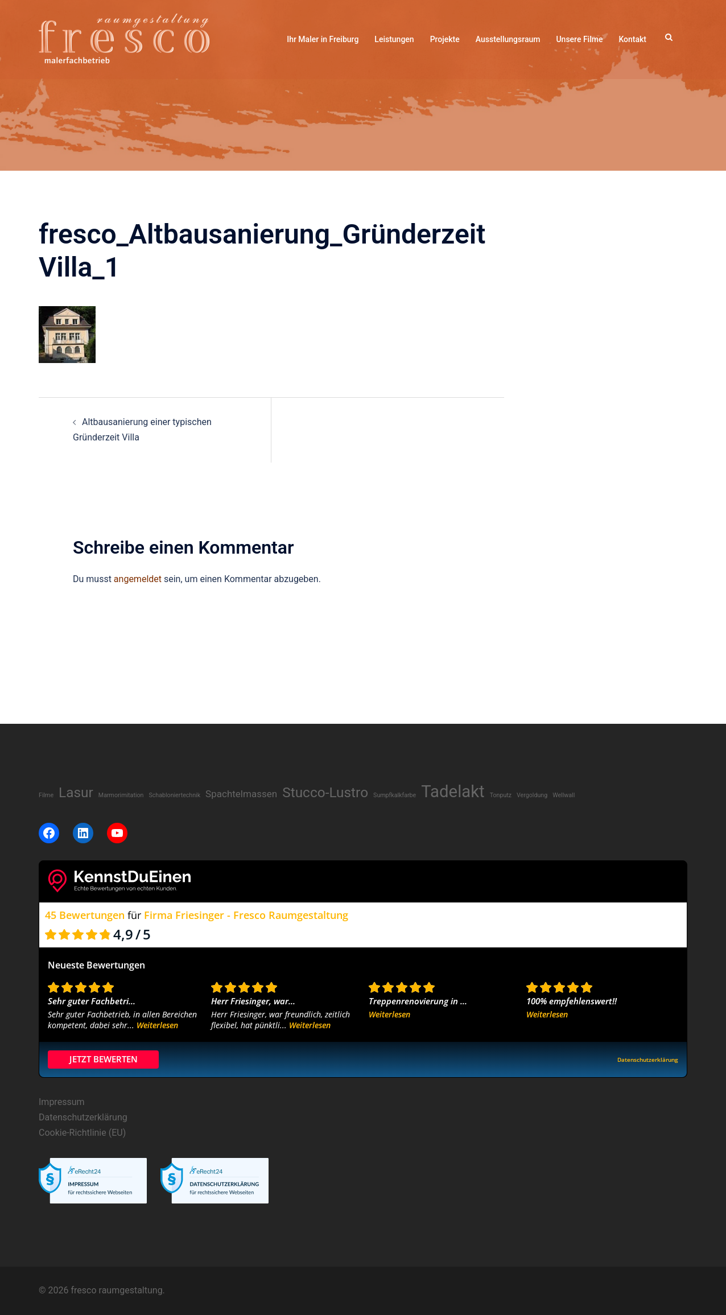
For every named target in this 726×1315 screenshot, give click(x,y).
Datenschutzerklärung (83, 1117)
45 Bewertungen (85, 915)
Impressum (62, 1101)
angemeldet (138, 579)
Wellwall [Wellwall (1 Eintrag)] (563, 795)
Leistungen (394, 39)
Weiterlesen (157, 1025)
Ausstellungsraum (508, 39)
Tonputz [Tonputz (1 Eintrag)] (501, 795)
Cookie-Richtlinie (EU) (82, 1132)
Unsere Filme (579, 39)
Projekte (445, 39)
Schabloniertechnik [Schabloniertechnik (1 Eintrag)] (174, 795)
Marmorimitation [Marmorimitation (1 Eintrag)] (121, 795)
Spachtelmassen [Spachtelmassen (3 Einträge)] (241, 793)
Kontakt (632, 39)
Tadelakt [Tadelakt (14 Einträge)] (452, 791)
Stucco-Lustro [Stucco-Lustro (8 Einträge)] (325, 792)
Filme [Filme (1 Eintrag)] (46, 795)
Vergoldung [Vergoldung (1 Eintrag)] (532, 795)
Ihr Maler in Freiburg (322, 39)
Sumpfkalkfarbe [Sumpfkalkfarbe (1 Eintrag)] (394, 795)
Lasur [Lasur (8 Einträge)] (76, 792)
